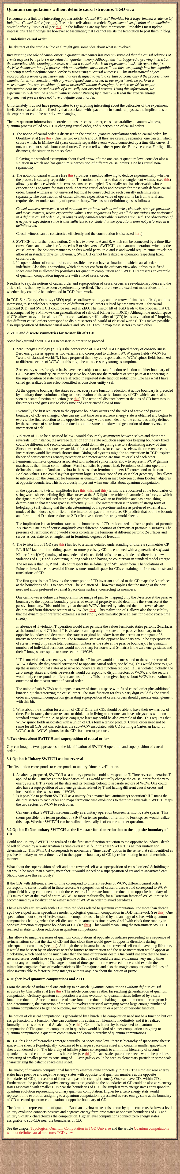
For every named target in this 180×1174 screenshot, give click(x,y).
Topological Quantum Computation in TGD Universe (70, 1128)
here (138, 234)
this (53, 23)
